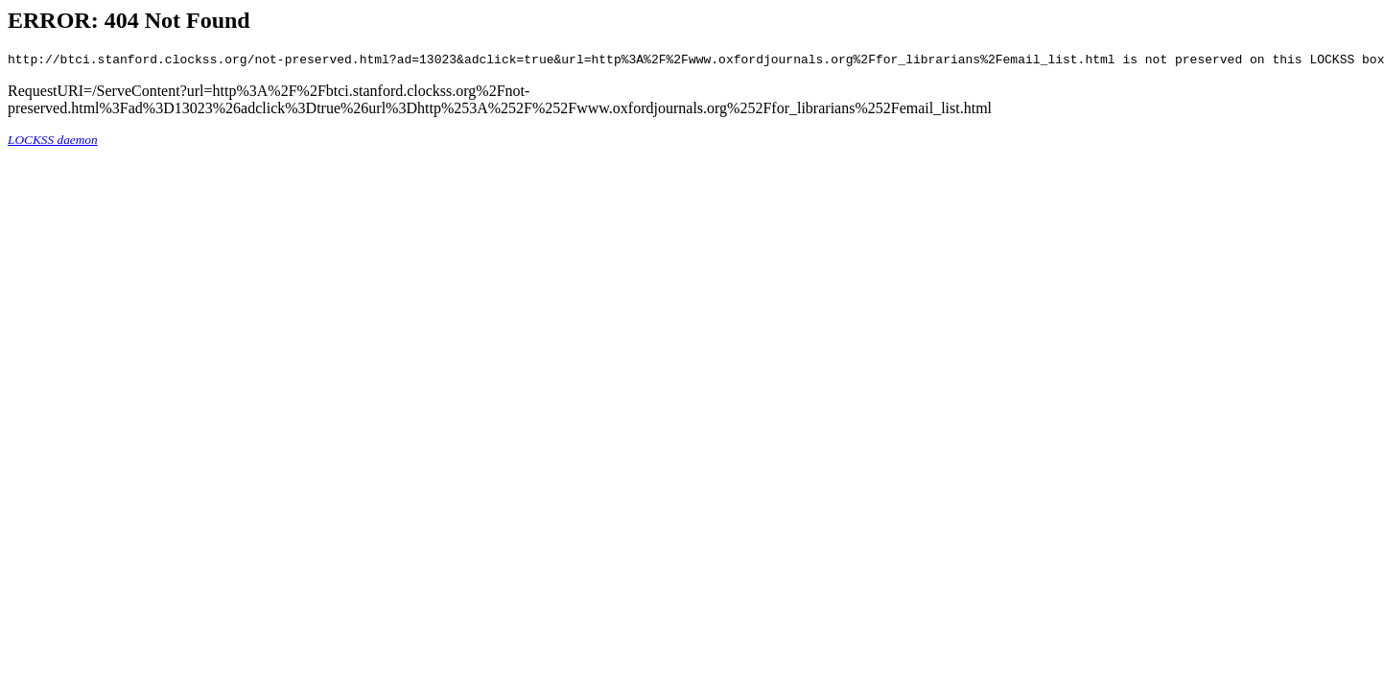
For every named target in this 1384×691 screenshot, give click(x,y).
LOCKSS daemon (53, 142)
